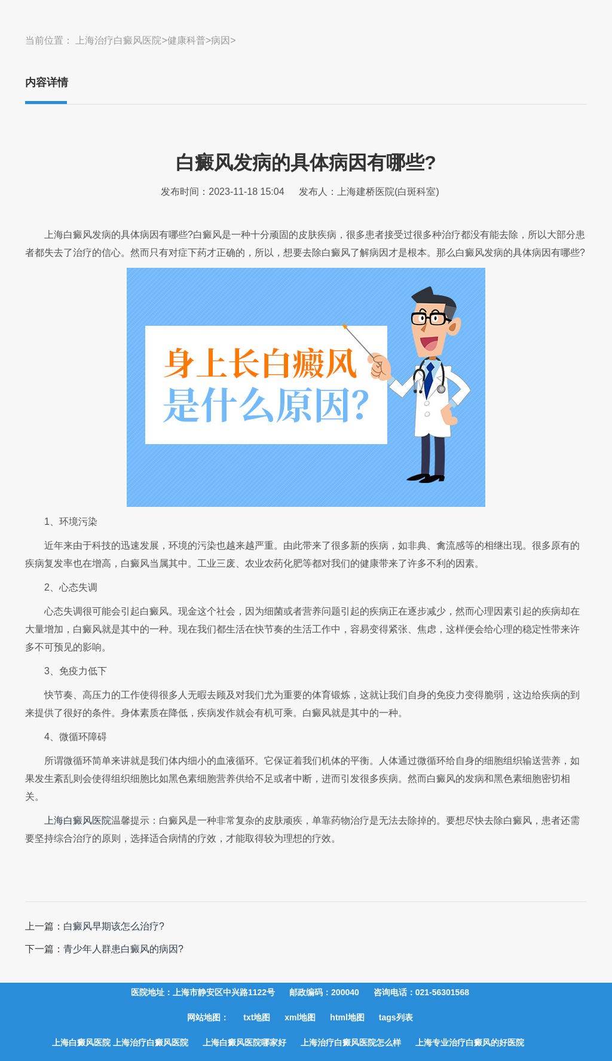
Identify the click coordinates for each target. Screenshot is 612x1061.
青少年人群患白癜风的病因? (123, 949)
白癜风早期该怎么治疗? (113, 926)
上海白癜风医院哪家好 (244, 1042)
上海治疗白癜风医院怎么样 (351, 1042)
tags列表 (396, 1017)
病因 (220, 40)
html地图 (347, 1017)
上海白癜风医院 (77, 820)
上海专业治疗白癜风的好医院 (469, 1042)
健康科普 (186, 40)
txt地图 (256, 1017)
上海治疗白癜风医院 (118, 40)
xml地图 (300, 1017)
